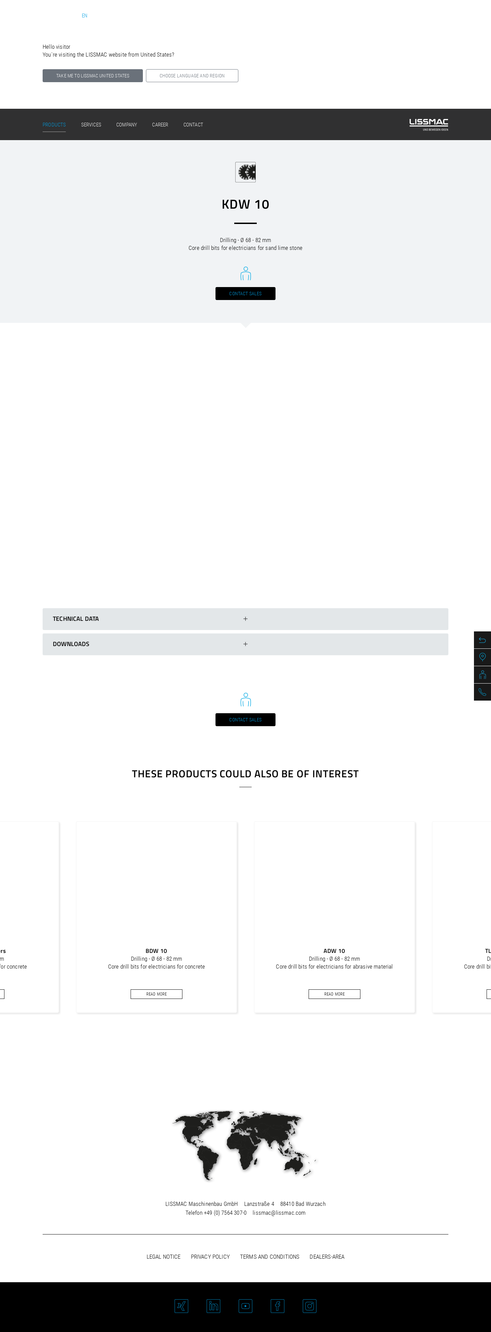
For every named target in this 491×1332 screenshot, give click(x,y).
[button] (236, 1046)
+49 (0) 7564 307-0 (225, 1212)
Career (160, 125)
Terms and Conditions (269, 1256)
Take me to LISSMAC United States (92, 75)
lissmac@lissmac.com (279, 1212)
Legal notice (164, 1256)
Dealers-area (327, 1256)
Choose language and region (192, 75)
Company (126, 125)
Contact (193, 125)
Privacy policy (210, 1256)
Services (91, 125)
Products (54, 125)
